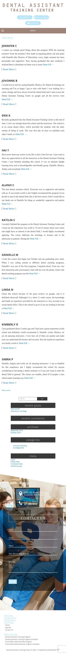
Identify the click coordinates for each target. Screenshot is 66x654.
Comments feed (17, 464)
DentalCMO (54, 650)
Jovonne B (9, 80)
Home (7, 625)
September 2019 (17, 430)
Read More (9, 69)
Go (42, 399)
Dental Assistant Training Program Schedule (21, 639)
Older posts (6, 390)
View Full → (48, 64)
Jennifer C (9, 46)
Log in (13, 459)
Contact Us (9, 630)
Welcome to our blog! (19, 411)
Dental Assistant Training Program (18, 637)
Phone (11, 543)
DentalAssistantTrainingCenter (10, 619)
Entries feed (15, 462)
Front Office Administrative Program (18, 642)
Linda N (7, 289)
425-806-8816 (30, 504)
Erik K (6, 115)
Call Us (24, 17)
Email (11, 535)
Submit (12, 581)
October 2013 (16, 433)
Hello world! (15, 409)
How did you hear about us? (18, 551)
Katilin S (8, 220)
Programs (10, 634)
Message (11, 558)
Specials (8, 627)
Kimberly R (10, 324)
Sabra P (7, 359)
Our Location (41, 17)
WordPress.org (16, 466)
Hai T (5, 150)
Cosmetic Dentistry (20, 446)
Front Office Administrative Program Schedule (22, 644)
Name (11, 527)
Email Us (33, 23)
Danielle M (10, 255)
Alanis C (8, 185)
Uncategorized (18, 448)
